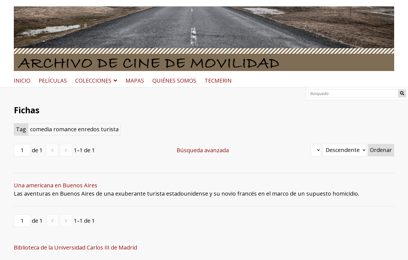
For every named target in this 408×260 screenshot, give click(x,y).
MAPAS (134, 80)
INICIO (22, 80)
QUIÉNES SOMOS (174, 80)
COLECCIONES (93, 80)
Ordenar (381, 150)
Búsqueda (402, 93)
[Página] (22, 150)
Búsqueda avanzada (203, 150)
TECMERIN (218, 80)
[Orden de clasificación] (344, 150)
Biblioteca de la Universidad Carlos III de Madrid (75, 247)
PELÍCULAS (53, 80)
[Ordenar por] (316, 150)
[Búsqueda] (353, 93)
